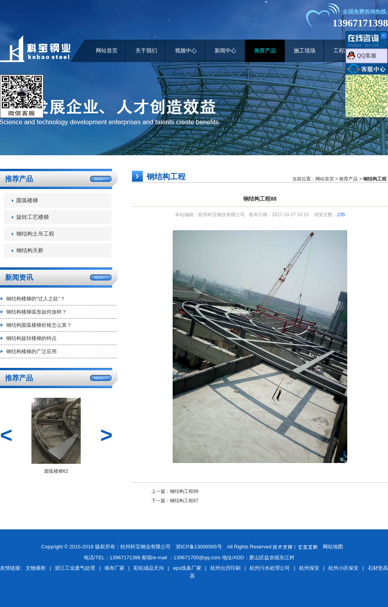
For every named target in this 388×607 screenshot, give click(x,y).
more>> (101, 178)
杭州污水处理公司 (269, 568)
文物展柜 (36, 568)
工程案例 (344, 51)
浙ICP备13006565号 (199, 547)
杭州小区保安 (343, 568)
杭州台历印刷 (225, 568)
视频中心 (186, 51)
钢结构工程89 (184, 491)
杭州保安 (309, 568)
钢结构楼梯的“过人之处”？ (35, 299)
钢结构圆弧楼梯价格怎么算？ (39, 325)
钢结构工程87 (184, 500)
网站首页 (107, 51)
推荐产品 (265, 51)
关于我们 (146, 51)
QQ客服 (366, 55)
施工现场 (304, 51)
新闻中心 (225, 51)
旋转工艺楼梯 (32, 217)
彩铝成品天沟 (148, 568)
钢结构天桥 (29, 250)
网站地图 (333, 547)
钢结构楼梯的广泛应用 (31, 351)
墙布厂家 (114, 568)
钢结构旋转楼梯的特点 (31, 338)
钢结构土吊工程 (35, 234)
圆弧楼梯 (27, 200)
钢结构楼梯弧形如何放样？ (36, 312)
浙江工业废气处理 (75, 568)
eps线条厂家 (187, 568)
